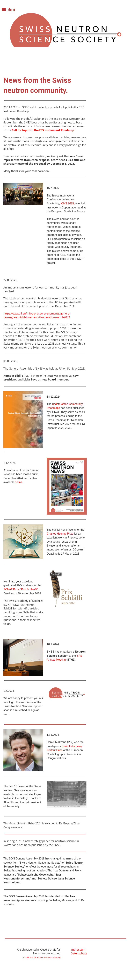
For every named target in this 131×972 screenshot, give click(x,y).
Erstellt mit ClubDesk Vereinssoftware (41, 957)
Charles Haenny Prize (60, 533)
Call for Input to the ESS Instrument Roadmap (43, 130)
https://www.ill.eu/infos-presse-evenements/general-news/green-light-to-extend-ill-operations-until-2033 (37, 315)
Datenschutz (79, 953)
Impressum (78, 949)
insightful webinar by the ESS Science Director (50, 119)
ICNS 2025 (67, 203)
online (18, 482)
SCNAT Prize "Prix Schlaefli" (20, 589)
